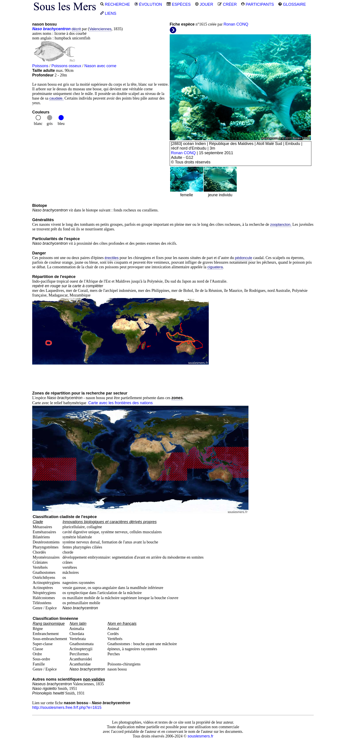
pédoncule (243, 258)
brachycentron (57, 29)
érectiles (111, 258)
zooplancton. (280, 224)
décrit (76, 29)
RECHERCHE (115, 4)
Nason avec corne (100, 66)
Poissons (40, 66)
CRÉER (227, 4)
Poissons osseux (66, 66)
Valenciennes (100, 29)
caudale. (56, 98)
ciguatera (215, 267)
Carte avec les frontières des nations (120, 403)
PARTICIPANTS (257, 4)
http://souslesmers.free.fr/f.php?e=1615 (67, 707)
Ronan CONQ (236, 24)
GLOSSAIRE (292, 4)
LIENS (108, 13)
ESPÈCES (178, 4)
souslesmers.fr (200, 736)
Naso (37, 29)
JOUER (204, 4)
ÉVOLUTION (148, 4)
